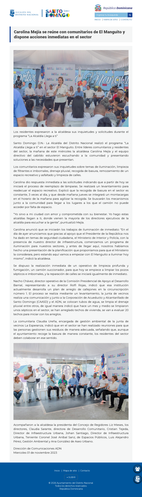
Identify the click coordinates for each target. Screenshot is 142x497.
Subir (71, 477)
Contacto (126, 19)
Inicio (98, 19)
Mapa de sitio (111, 19)
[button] (130, 15)
